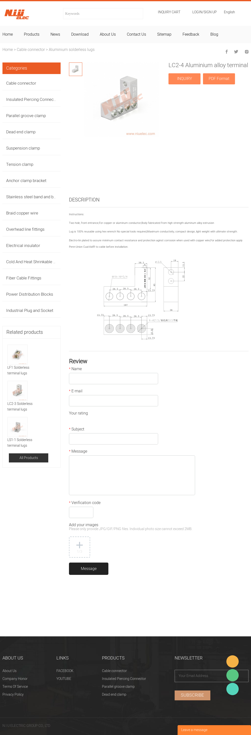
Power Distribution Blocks (29, 294)
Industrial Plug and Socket (29, 310)
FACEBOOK (64, 671)
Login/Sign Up (204, 12)
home (7, 34)
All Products (28, 457)
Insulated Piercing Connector (32, 99)
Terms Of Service (15, 686)
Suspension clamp (23, 148)
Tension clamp (19, 164)
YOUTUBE (63, 678)
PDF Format (219, 79)
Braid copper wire (22, 213)
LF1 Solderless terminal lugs (18, 370)
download (80, 34)
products (31, 34)
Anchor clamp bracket (26, 181)
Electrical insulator (23, 246)
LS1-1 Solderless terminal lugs (19, 442)
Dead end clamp (20, 132)
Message (78, 451)
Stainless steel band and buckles (35, 197)
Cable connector (31, 50)
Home (7, 50)
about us (108, 34)
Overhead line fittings (25, 229)
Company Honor (15, 678)
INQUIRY (184, 79)
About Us (9, 671)
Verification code (84, 503)
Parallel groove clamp (26, 116)
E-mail (76, 391)
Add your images (130, 527)
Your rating (78, 413)
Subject (76, 429)
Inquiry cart (169, 12)
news (55, 34)
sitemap (164, 34)
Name (75, 369)
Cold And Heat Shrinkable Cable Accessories (47, 262)
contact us (136, 34)
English (229, 13)
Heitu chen (232, 689)
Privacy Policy (13, 694)
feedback (191, 34)
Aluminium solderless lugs (72, 50)
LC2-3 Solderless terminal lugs (20, 406)
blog (214, 34)
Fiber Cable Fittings (23, 278)
